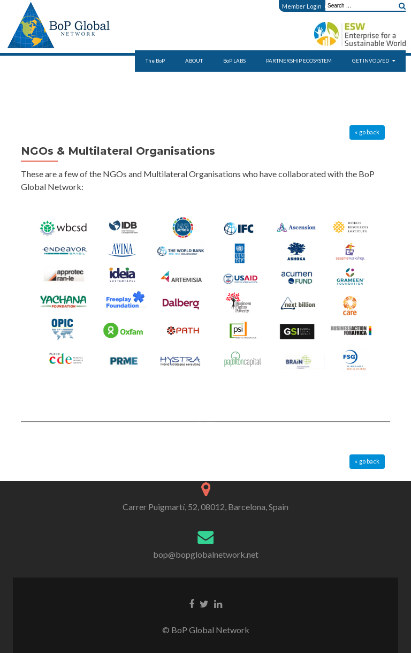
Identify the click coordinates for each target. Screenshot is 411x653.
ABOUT (194, 61)
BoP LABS (234, 61)
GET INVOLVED (370, 61)
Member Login (305, 6)
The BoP (155, 61)
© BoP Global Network (205, 630)
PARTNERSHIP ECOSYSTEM (299, 61)
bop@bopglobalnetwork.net (205, 554)
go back (369, 131)
